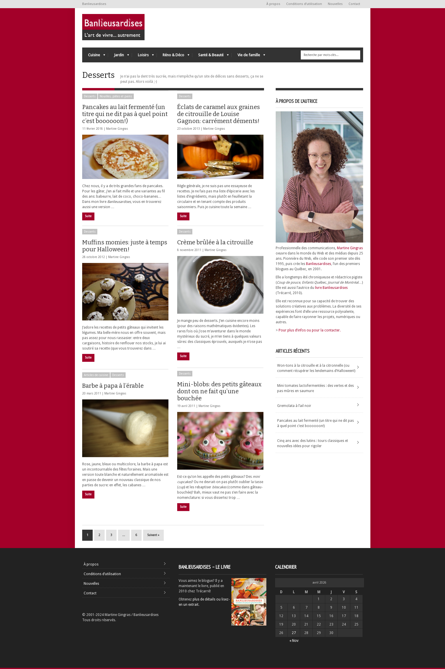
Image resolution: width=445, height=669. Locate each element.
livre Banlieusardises (331, 288)
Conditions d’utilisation (304, 4)
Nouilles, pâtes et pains (116, 96)
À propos (273, 4)
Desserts (90, 96)
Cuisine (93, 56)
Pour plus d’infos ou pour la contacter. (310, 330)
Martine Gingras (117, 128)
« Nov (293, 642)
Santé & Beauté (210, 56)
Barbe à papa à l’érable (113, 387)
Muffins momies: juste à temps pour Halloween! (124, 248)
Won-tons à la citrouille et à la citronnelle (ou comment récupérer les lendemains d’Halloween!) (316, 368)
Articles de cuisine (96, 377)
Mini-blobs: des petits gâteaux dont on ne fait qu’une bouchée (219, 393)
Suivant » (153, 536)
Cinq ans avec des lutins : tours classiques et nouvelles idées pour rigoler (312, 443)
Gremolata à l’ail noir (294, 406)
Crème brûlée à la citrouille (215, 244)
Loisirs (143, 56)
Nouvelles (335, 4)
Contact (354, 4)
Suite (88, 216)
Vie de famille (248, 56)
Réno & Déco (173, 56)
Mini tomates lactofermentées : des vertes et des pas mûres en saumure (315, 388)
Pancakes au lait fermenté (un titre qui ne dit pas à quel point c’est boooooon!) (125, 113)
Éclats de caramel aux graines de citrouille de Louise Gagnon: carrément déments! (218, 113)
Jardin (118, 56)
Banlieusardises (318, 264)
